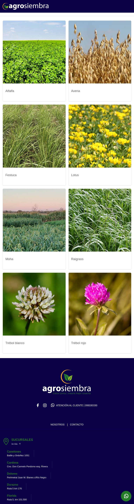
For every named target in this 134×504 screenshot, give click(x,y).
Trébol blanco (14, 342)
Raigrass (77, 258)
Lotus (75, 174)
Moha (9, 258)
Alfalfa (9, 91)
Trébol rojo (78, 342)
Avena (75, 91)
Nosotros (58, 423)
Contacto (76, 423)
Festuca (11, 174)
